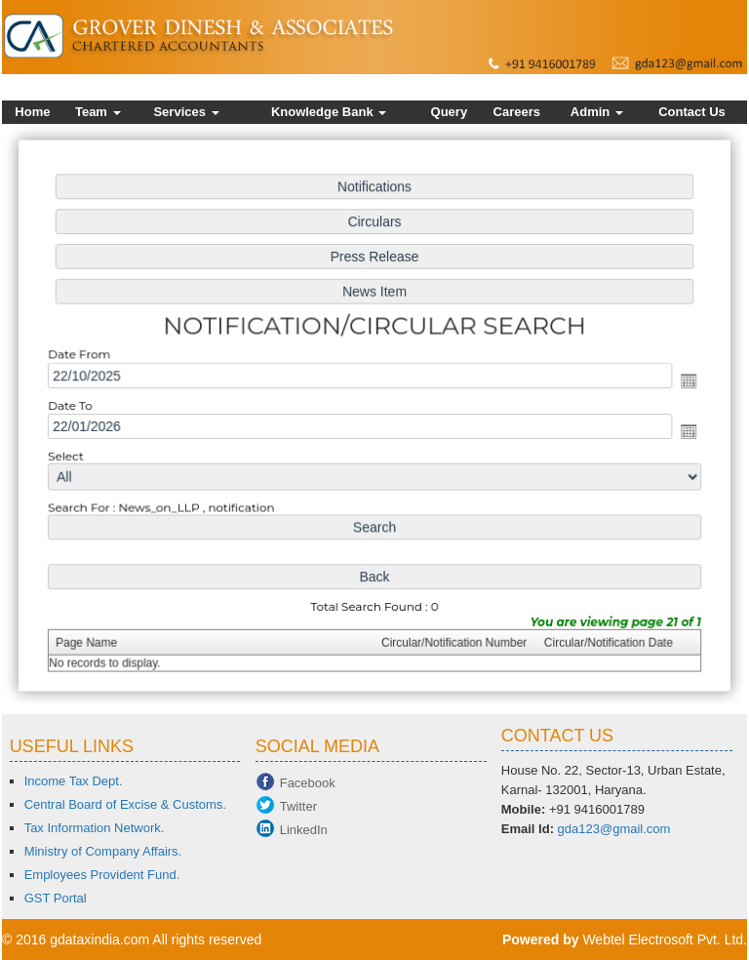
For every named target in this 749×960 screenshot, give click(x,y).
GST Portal (55, 898)
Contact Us (692, 111)
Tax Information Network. (94, 827)
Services (185, 111)
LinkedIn (304, 829)
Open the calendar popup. (682, 381)
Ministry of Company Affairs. (103, 851)
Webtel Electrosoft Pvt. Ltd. (664, 939)
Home (32, 111)
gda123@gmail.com (614, 828)
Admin (597, 111)
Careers (516, 111)
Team (98, 111)
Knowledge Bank (328, 111)
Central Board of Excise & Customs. (125, 804)
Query (449, 111)
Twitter (298, 806)
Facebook (307, 783)
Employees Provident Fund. (102, 874)
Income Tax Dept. (73, 781)
